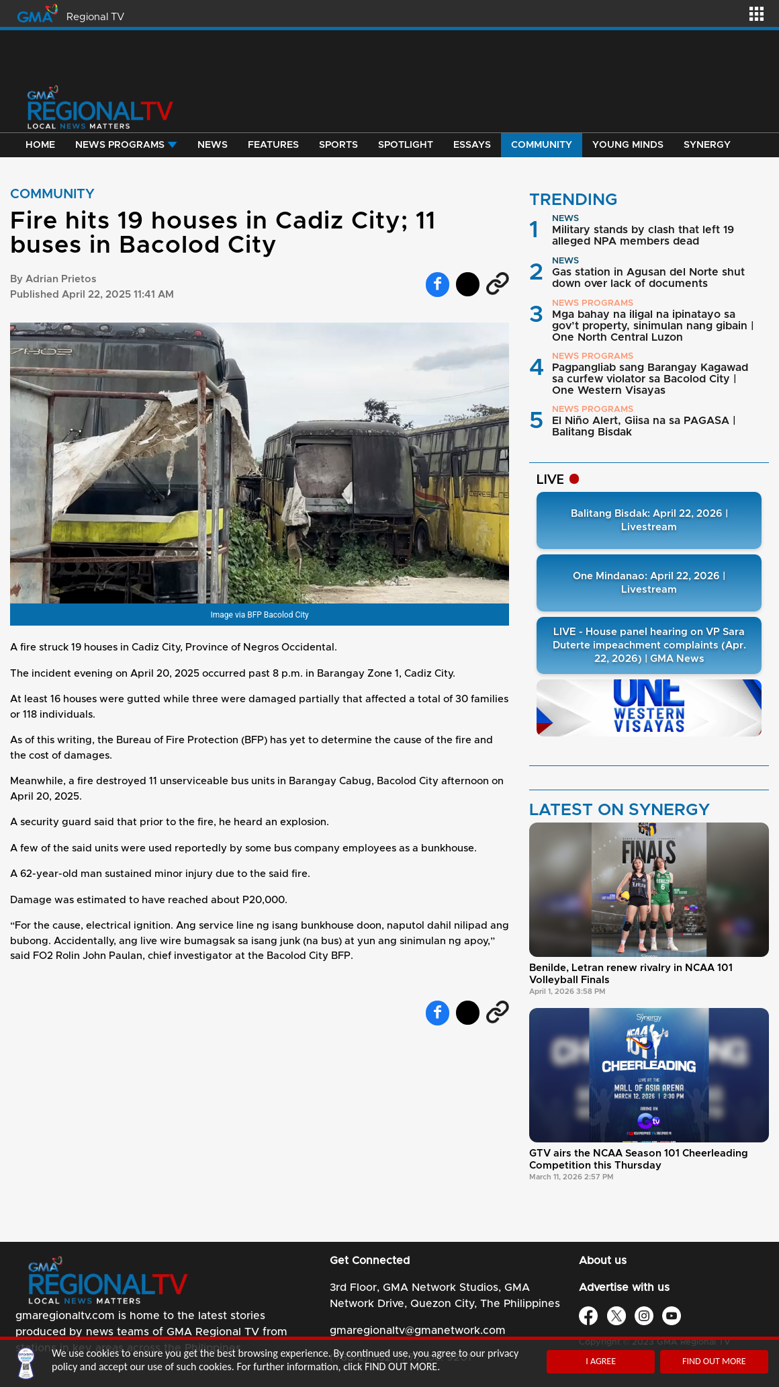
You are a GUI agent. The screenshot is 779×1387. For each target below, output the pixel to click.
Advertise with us (624, 1287)
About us (603, 1260)
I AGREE (601, 1361)
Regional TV (95, 17)
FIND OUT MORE (714, 1361)
